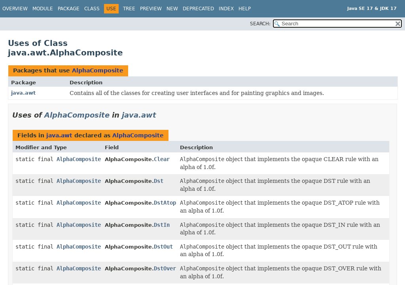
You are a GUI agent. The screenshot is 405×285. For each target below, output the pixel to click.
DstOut (163, 246)
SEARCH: (260, 24)
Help (244, 8)
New (172, 8)
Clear (162, 159)
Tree (129, 8)
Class (92, 8)
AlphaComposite (97, 70)
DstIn (162, 225)
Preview (151, 8)
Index (226, 8)
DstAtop (165, 203)
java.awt (23, 93)
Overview (15, 8)
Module (42, 8)
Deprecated (198, 8)
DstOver (165, 268)
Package (68, 8)
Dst (158, 181)
